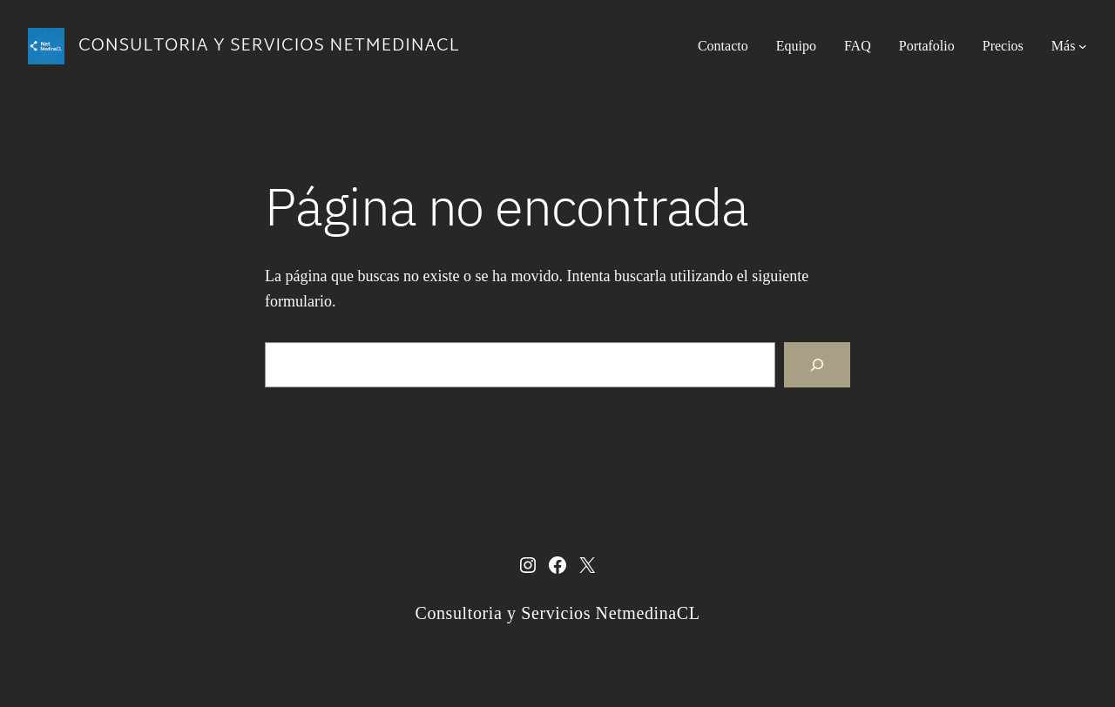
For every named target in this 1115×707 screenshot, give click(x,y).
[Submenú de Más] (1082, 46)
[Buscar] (817, 364)
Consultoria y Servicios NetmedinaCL (268, 46)
